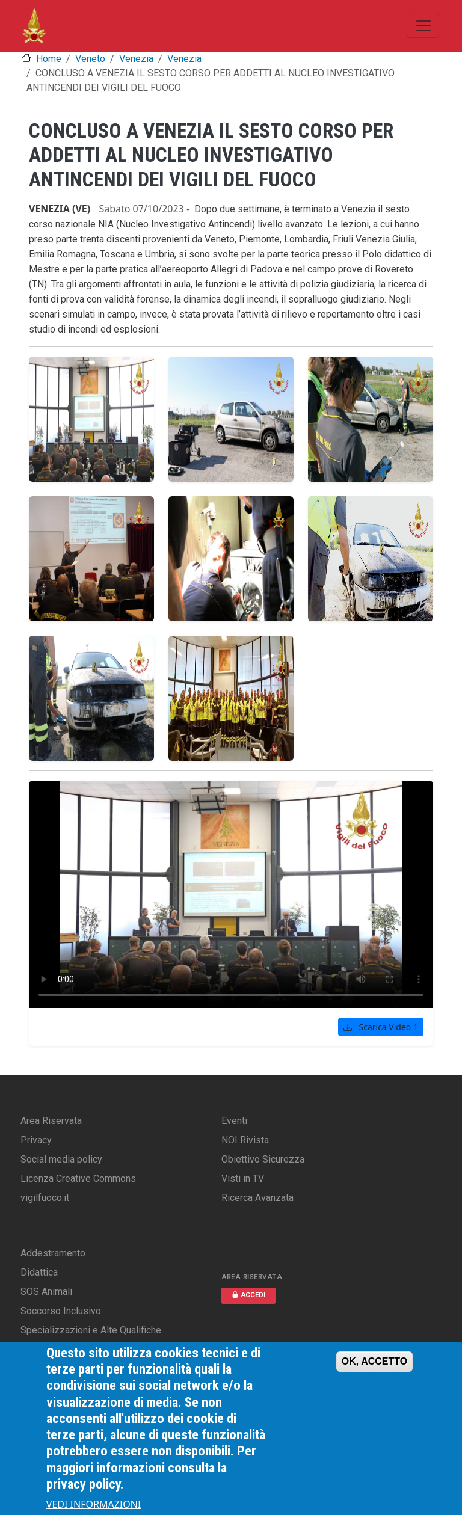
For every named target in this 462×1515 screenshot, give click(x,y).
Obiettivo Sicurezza (262, 1159)
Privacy (36, 1140)
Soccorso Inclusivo (60, 1311)
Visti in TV (242, 1178)
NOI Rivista (245, 1140)
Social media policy (61, 1159)
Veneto (90, 58)
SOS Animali (46, 1291)
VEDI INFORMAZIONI (93, 1504)
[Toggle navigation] (423, 26)
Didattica (39, 1272)
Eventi (234, 1120)
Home (48, 58)
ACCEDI (248, 1295)
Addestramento (52, 1253)
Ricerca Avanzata (257, 1197)
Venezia (136, 58)
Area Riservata (51, 1120)
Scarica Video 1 (380, 1027)
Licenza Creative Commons (78, 1178)
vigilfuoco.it (44, 1197)
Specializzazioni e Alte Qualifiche (90, 1330)
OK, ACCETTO (374, 1361)
